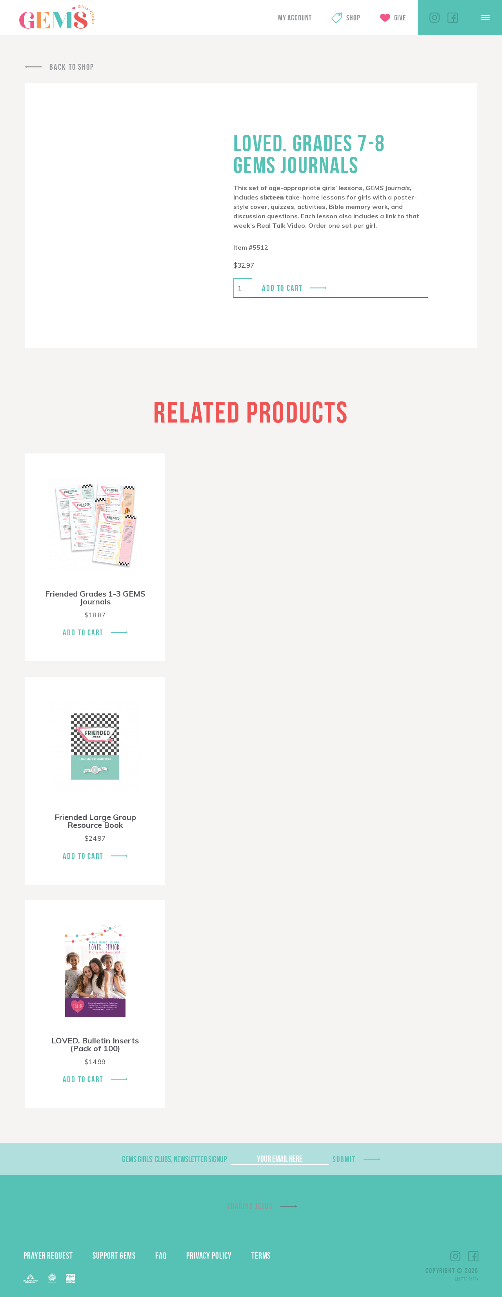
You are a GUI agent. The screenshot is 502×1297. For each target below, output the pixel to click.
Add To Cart (83, 632)
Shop (353, 17)
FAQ (161, 1255)
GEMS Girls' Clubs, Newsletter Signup (174, 1159)
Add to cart (282, 288)
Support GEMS (114, 1255)
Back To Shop (71, 67)
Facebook (452, 18)
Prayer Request (48, 1255)
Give (400, 17)
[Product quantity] (242, 287)
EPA (70, 1278)
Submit (344, 1159)
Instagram (434, 18)
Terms (261, 1255)
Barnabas (31, 1278)
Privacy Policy (209, 1255)
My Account (295, 17)
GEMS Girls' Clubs (57, 17)
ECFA (52, 1278)
